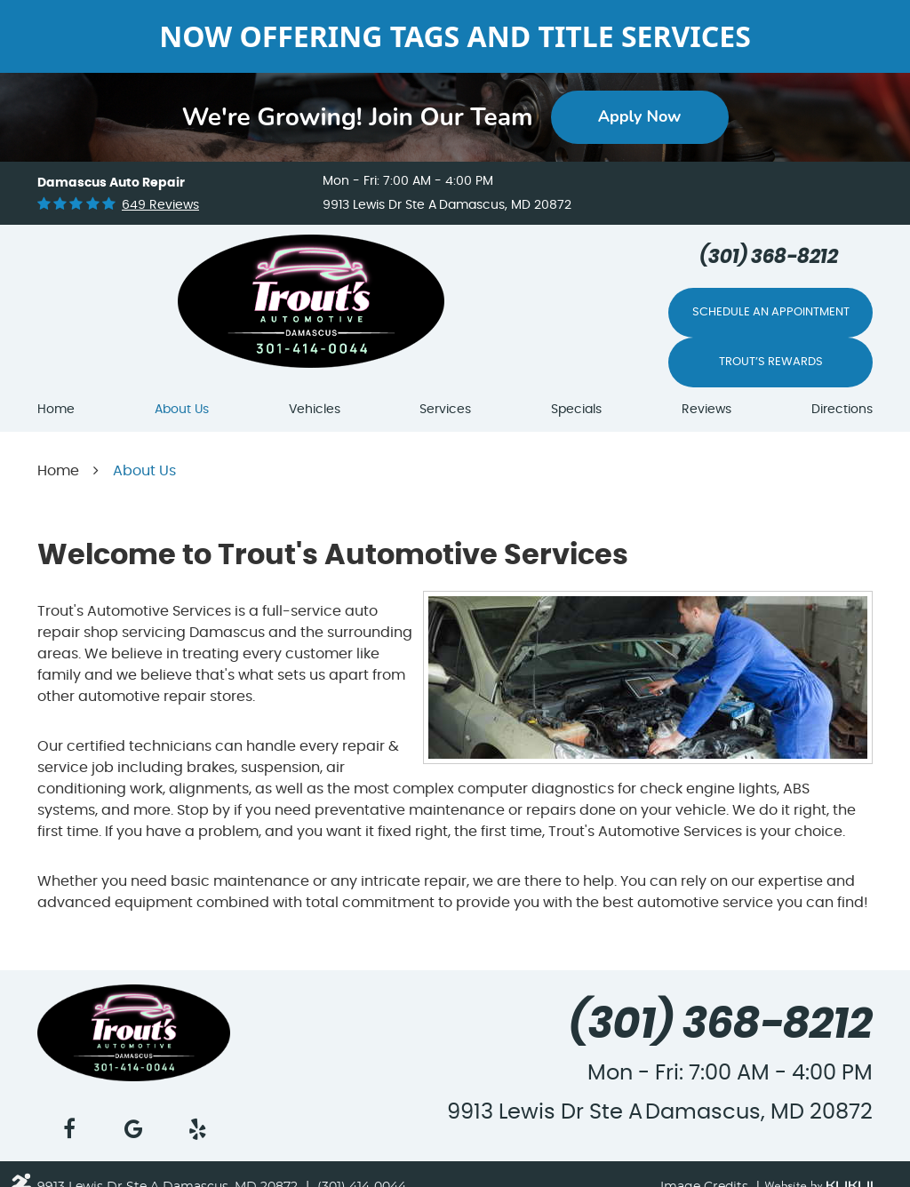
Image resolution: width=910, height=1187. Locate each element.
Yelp (198, 1129)
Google (133, 1129)
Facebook (69, 1129)
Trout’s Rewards (771, 362)
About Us (182, 409)
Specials (576, 409)
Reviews (706, 409)
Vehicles (314, 409)
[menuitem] (56, 410)
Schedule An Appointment (771, 312)
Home (56, 409)
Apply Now (640, 116)
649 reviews (160, 205)
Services (445, 409)
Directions (842, 409)
